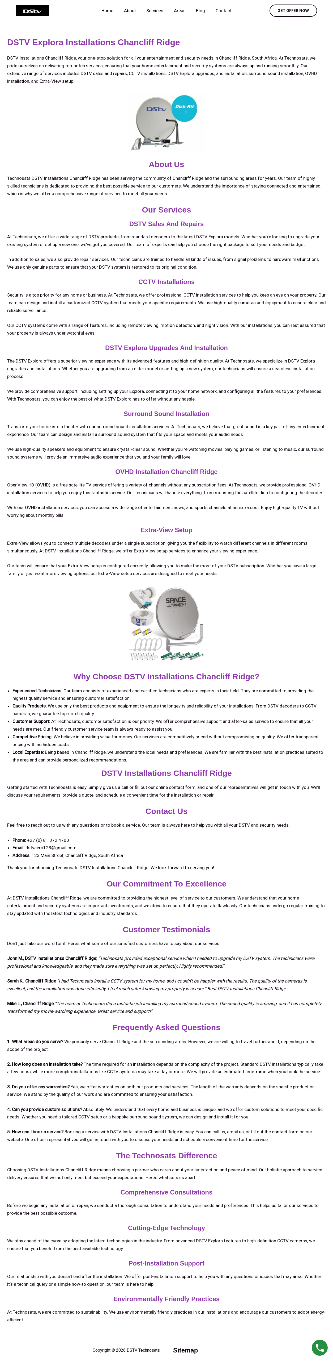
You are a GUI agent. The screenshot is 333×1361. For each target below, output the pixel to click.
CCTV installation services (209, 295)
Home (111, 10)
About (132, 10)
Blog (198, 10)
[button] (293, 11)
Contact (220, 10)
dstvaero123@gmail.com (50, 847)
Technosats (24, 1312)
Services (155, 10)
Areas (179, 10)
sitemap (185, 1350)
